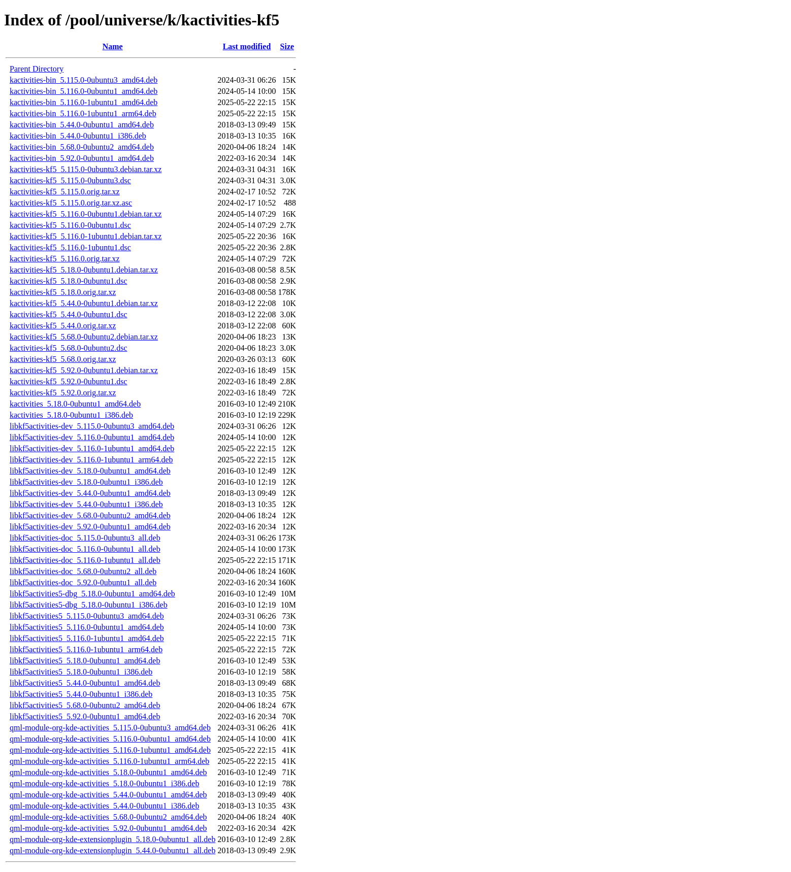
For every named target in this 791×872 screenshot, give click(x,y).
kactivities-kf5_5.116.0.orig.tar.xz (65, 258)
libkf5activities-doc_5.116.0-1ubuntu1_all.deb (85, 560)
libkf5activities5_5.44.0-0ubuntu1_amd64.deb (85, 683)
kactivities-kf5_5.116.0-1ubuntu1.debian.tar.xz (85, 236)
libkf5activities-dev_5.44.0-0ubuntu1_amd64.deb (90, 493)
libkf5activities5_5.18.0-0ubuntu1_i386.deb (81, 671)
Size (287, 46)
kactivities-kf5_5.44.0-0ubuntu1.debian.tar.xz (84, 303)
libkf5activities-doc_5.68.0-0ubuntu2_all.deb (83, 571)
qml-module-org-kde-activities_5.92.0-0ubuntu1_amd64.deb (108, 828)
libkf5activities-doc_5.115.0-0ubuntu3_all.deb (85, 537)
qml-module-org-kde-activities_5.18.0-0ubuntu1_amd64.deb (108, 772)
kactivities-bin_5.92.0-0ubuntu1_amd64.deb (82, 158)
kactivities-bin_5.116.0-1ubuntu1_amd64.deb (83, 102)
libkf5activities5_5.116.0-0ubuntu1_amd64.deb (87, 627)
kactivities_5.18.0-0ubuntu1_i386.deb (71, 415)
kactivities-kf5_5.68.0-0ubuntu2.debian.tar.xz (84, 336)
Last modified (247, 46)
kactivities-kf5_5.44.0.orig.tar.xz (63, 325)
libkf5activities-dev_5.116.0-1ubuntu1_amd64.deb (92, 448)
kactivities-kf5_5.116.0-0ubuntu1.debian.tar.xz (85, 214)
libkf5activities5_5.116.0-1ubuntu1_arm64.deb (86, 649)
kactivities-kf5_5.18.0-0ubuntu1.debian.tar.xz (84, 269)
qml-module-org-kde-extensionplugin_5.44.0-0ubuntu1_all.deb (112, 850)
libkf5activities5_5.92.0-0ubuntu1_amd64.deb (85, 716)
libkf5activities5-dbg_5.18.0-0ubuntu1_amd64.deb (92, 593)
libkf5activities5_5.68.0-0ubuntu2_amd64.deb (85, 705)
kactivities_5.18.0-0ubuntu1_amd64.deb (75, 403)
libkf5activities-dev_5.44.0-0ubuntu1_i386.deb (86, 504)
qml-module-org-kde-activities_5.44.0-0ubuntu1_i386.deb (104, 805)
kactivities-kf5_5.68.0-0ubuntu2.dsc (68, 348)
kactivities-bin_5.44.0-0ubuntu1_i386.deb (78, 135)
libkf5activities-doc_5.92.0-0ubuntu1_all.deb (83, 582)
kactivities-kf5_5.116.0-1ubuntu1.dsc (70, 247)
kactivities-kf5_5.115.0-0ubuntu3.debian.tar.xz (85, 169)
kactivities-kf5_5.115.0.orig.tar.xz (65, 191)
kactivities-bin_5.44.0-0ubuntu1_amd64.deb (82, 124)
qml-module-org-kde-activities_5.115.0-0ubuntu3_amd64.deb (110, 727)
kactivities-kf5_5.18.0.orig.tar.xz (63, 292)
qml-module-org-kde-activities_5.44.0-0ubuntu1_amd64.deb (108, 794)
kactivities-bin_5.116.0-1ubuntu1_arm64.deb (83, 113)
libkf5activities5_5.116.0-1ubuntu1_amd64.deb (87, 638)
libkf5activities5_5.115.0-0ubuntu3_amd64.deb (87, 616)
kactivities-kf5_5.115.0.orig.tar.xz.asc (71, 202)
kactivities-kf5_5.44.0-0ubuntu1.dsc (68, 314)
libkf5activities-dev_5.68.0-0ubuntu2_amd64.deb (90, 515)
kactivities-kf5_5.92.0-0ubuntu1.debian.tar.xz (84, 370)
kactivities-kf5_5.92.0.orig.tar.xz (63, 392)
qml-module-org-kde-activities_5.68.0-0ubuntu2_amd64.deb (108, 817)
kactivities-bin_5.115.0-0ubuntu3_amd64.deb (83, 80)
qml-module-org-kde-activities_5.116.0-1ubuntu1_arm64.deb (109, 761)
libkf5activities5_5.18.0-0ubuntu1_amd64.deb (85, 660)
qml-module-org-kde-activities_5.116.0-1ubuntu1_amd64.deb (110, 750)
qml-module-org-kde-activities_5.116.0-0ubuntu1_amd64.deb (110, 738)
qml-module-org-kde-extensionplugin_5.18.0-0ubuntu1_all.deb (112, 839)
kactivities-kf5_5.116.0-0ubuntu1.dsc (70, 225)
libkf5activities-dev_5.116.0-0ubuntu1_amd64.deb (92, 437)
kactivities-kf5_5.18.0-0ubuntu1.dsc (68, 281)
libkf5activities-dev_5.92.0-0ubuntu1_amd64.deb (90, 526)
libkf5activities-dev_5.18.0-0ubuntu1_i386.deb (86, 482)
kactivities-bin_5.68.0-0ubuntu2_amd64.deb (82, 147)
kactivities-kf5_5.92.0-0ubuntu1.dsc (68, 381)
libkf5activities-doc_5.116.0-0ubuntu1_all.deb (85, 549)
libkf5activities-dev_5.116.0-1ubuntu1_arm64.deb (91, 459)
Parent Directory (36, 68)
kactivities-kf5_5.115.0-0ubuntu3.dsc (70, 180)
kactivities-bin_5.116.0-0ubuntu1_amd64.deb (83, 91)
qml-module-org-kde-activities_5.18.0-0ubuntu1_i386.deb (104, 783)
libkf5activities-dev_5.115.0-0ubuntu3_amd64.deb (92, 426)
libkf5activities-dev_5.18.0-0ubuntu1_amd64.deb (90, 470)
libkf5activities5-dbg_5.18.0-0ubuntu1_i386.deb (89, 604)
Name (113, 46)
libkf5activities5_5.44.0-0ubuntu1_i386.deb (81, 694)
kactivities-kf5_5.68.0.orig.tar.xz (63, 359)
